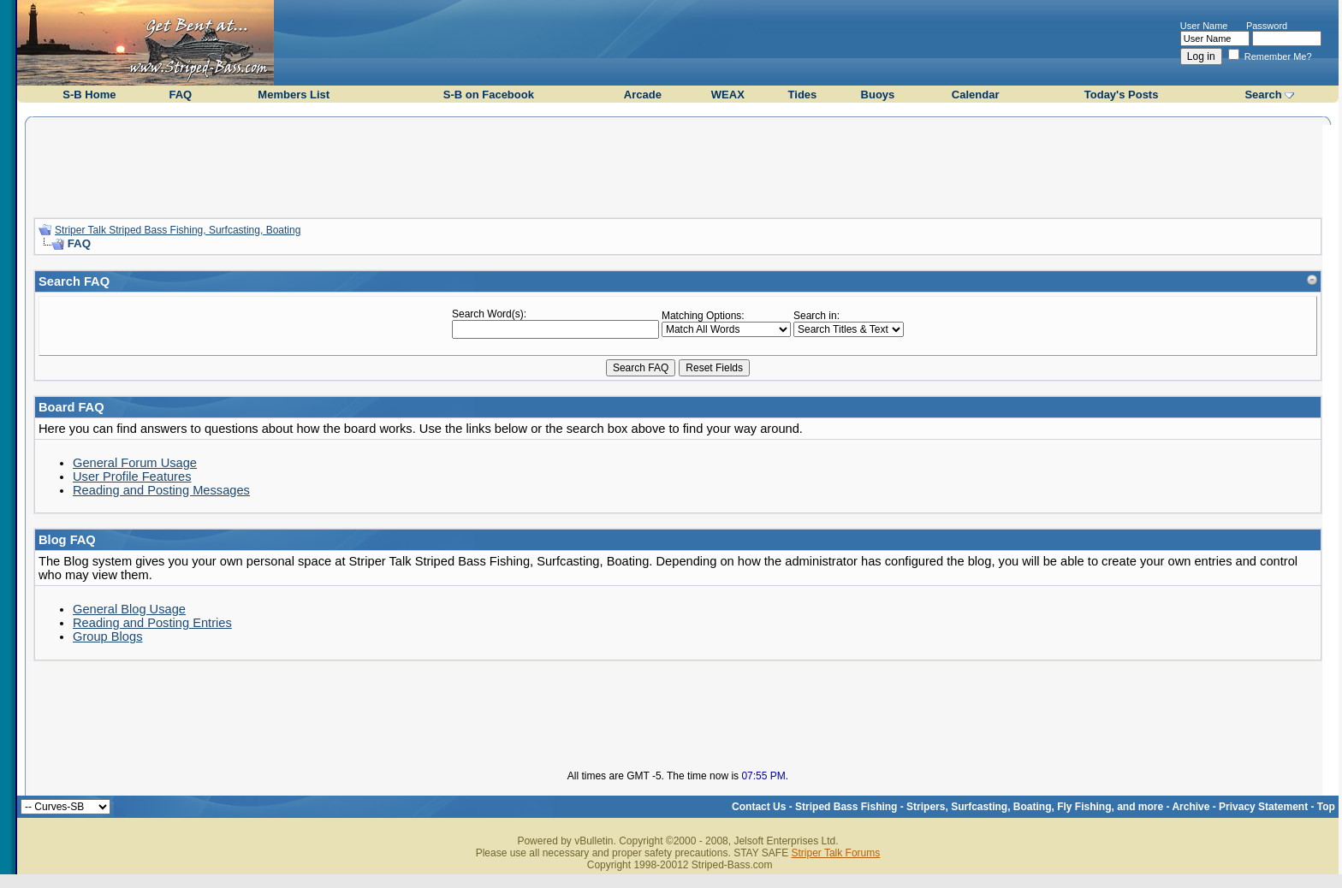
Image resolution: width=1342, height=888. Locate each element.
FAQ (180, 94)
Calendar (976, 94)
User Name (1204, 26)
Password (1266, 26)
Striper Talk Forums (835, 853)
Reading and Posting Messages (161, 490)
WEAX (728, 94)
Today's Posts (1121, 94)
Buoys (878, 94)
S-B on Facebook (488, 94)
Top (1326, 807)
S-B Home (89, 94)
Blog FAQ (67, 540)
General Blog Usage (129, 609)
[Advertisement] (677, 165)
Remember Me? (1270, 56)
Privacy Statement (1263, 807)
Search (1262, 94)
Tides (802, 94)
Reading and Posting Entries (152, 623)
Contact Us (759, 807)
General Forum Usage (135, 463)
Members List (294, 94)
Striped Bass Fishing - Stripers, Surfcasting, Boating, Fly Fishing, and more (979, 807)
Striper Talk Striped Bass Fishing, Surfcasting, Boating (177, 230)
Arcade (643, 94)
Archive (1190, 807)
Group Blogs (107, 636)
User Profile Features (132, 476)
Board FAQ (71, 407)
